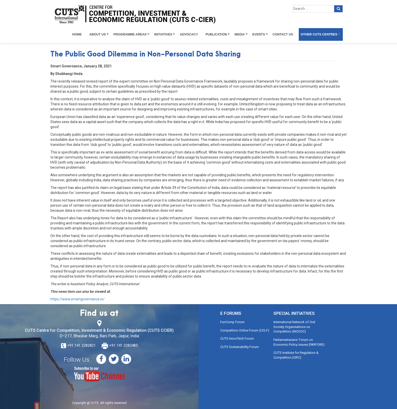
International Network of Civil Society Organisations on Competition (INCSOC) (294, 326)
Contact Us (283, 34)
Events (258, 34)
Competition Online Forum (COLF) (244, 330)
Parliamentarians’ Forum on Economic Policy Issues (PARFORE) (299, 342)
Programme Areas (130, 34)
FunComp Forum (232, 322)
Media (239, 34)
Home (77, 34)
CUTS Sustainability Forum (239, 347)
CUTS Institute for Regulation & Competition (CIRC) (296, 355)
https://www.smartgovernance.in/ (77, 299)
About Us (97, 34)
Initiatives (163, 34)
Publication (216, 34)
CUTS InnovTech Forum (237, 338)
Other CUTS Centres (319, 34)
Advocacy (189, 34)
